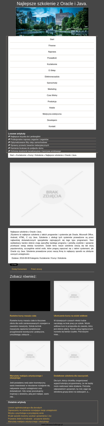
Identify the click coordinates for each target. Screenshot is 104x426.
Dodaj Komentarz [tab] (19, 269)
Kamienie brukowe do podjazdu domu (27, 148)
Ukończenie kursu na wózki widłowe (71, 316)
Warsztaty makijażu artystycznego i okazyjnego (26, 377)
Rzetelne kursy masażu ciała (23, 316)
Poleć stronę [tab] (36, 269)
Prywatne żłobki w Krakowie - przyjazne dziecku (29, 419)
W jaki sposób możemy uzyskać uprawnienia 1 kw (29, 416)
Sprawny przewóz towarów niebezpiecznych (30, 145)
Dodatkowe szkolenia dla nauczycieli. (71, 376)
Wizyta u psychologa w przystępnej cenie (26, 413)
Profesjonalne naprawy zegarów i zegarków (30, 139)
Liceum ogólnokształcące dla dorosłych (25, 408)
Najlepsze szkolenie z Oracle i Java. (61, 155)
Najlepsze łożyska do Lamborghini (25, 136)
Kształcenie (21, 155)
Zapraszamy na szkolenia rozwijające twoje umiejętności (32, 410)
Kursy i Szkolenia (35, 155)
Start (12, 155)
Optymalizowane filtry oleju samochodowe (29, 142)
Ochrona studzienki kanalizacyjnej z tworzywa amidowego (36, 151)
